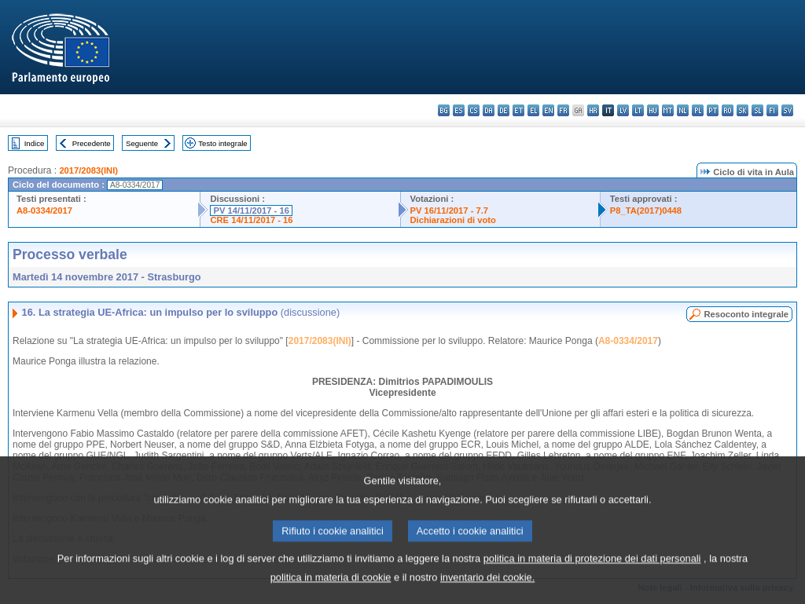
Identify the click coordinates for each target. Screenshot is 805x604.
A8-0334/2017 (44, 210)
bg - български (444, 110)
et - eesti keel (518, 110)
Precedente (91, 143)
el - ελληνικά (533, 110)
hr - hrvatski (593, 110)
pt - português (713, 110)
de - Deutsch (503, 110)
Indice (34, 143)
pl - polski (698, 110)
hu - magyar (653, 110)
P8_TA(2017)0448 (646, 210)
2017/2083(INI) (88, 170)
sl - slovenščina (757, 110)
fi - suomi (772, 110)
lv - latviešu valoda (623, 110)
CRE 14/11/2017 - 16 (251, 220)
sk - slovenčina (742, 110)
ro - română (727, 110)
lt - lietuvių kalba (638, 110)
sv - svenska (787, 110)
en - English (548, 110)
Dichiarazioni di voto (453, 220)
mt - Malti (668, 110)
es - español (459, 110)
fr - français (563, 110)
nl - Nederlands (683, 110)
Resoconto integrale (746, 314)
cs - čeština (474, 110)
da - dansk (488, 110)
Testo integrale (222, 143)
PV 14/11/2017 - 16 (251, 210)
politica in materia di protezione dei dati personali (592, 578)
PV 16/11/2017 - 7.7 (449, 210)
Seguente (142, 143)
